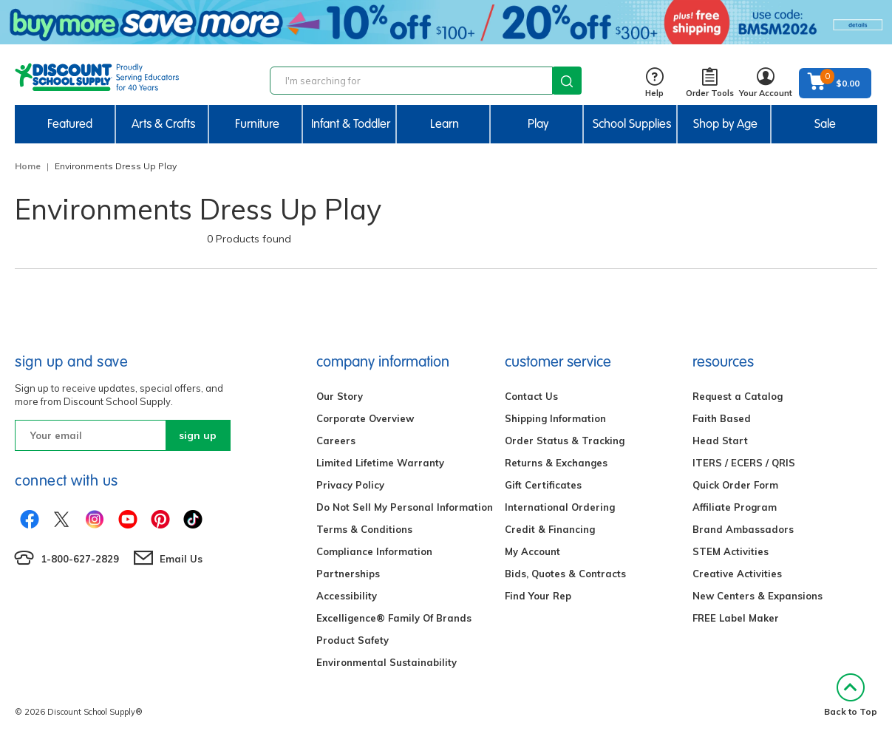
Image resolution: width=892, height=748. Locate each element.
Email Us (181, 559)
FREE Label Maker (735, 618)
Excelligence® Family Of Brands (393, 618)
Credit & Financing (550, 529)
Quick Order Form (735, 485)
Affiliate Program (734, 507)
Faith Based (721, 418)
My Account (532, 551)
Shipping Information (555, 418)
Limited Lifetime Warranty (380, 463)
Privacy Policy (350, 485)
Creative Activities (737, 573)
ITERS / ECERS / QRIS (743, 463)
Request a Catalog (737, 396)
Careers (335, 440)
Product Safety (352, 640)
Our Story (339, 396)
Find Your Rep (538, 596)
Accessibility (346, 596)
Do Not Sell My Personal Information (404, 507)
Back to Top (850, 695)
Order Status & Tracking (564, 440)
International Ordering (560, 507)
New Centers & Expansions (757, 596)
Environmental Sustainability (386, 662)
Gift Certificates (543, 485)
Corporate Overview (365, 418)
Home (28, 165)
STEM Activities (730, 551)
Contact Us (531, 396)
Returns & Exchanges (556, 463)
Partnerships (348, 573)
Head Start (720, 440)
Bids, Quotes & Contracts (565, 573)
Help (654, 83)
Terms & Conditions (364, 529)
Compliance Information (374, 551)
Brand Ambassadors (743, 529)
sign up (198, 435)
